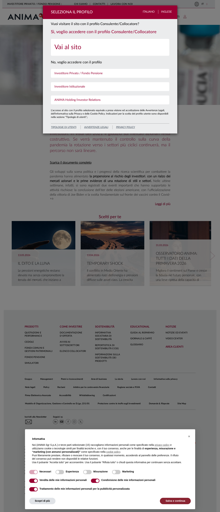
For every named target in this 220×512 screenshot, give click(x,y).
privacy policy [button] (162, 444)
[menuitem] (110, 47)
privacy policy (125, 127)
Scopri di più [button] (42, 500)
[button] (189, 436)
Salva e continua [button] (175, 500)
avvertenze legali (96, 127)
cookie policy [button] (113, 451)
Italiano (149, 11)
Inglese (166, 11)
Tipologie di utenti (63, 127)
